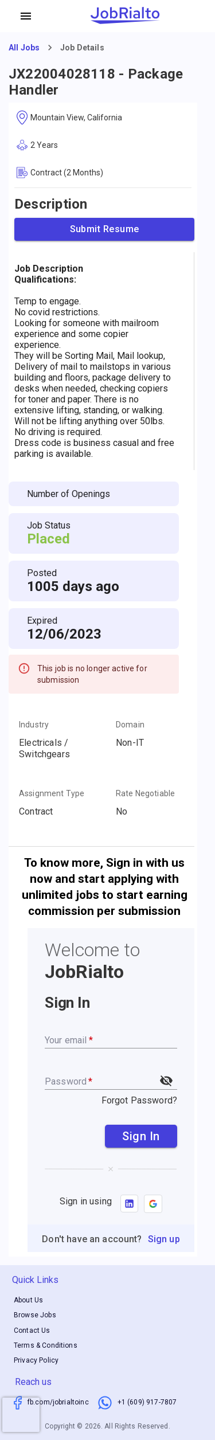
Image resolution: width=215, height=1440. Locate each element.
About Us (28, 1300)
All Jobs (24, 47)
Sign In (141, 1136)
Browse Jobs (35, 1316)
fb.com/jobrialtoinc (58, 1402)
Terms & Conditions (45, 1345)
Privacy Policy (36, 1360)
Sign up (164, 1239)
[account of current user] (26, 16)
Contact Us (32, 1330)
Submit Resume (104, 229)
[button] (153, 1204)
